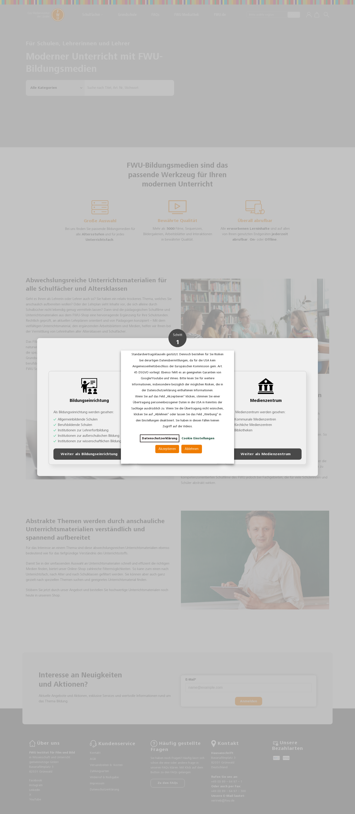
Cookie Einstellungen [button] (198, 438)
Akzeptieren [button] (167, 449)
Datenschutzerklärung (159, 438)
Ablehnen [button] (192, 449)
